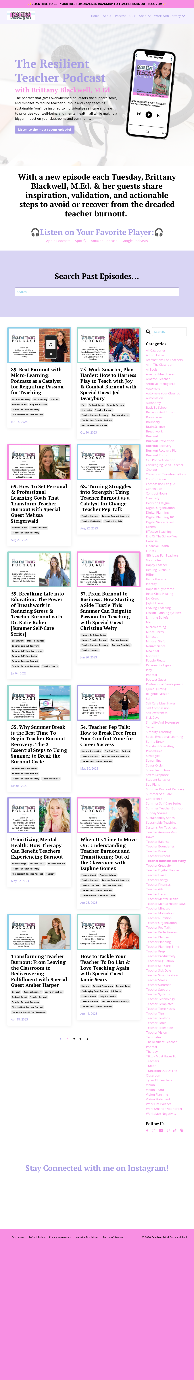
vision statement (159, 1226)
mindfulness (155, 681)
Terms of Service (113, 1371)
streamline (154, 833)
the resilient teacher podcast (27, 449)
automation (155, 414)
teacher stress (50, 758)
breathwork (18, 733)
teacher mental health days (164, 1009)
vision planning (158, 1221)
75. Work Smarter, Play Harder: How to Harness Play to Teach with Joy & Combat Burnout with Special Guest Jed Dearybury (108, 399)
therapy (50, 1020)
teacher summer (90, 740)
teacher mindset (120, 444)
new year (153, 702)
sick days (153, 781)
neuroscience (156, 697)
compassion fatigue (162, 519)
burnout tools (123, 1163)
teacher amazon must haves (163, 925)
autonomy (154, 420)
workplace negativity (163, 1247)
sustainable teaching (163, 912)
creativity (153, 535)
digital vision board (161, 561)
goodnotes (154, 603)
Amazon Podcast (104, 241)
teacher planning (159, 1053)
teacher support (159, 1106)
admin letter (156, 357)
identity (152, 629)
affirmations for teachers (159, 365)
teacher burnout (103, 439)
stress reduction (35, 733)
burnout (16, 1179)
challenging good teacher (94, 1168)
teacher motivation (91, 576)
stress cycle (155, 839)
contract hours (158, 529)
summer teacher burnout (25, 753)
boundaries (155, 435)
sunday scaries (157, 902)
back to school (158, 425)
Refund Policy (37, 1371)
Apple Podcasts (58, 241)
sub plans (153, 859)
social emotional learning (159, 805)
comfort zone (112, 867)
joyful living (155, 650)
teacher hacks (157, 996)
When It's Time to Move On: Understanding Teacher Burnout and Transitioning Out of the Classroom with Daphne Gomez (107, 994)
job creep (116, 1168)
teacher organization (163, 1032)
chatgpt (152, 498)
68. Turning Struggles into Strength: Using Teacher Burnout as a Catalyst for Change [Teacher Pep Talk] (107, 540)
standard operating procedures (162, 820)
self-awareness (158, 776)
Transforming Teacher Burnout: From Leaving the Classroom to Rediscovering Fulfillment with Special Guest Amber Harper (39, 1143)
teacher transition (112, 1044)
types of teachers (161, 1205)
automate (154, 398)
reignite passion (38, 439)
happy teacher (158, 608)
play (83, 434)
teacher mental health (164, 1001)
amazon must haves (162, 383)
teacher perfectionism (164, 1043)
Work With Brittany (169, 16)
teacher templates (161, 1121)
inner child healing (161, 640)
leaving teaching (54, 1179)
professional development (156, 742)
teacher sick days (160, 1085)
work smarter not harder (94, 454)
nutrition (153, 708)
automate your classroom (158, 406)
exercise (152, 582)
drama (151, 566)
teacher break (157, 943)
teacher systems (159, 1111)
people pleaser (157, 713)
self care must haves (162, 765)
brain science (156, 446)
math (150, 671)
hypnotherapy (19, 1010)
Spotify (80, 241)
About (107, 16)
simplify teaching (160, 797)
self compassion (159, 771)
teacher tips (156, 1132)
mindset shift (156, 692)
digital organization (162, 545)
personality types (160, 718)
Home (95, 16)
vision (150, 1211)
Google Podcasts (135, 241)
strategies (86, 439)
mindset (152, 687)
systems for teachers (163, 917)
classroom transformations (159, 506)
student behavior (159, 854)
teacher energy (158, 980)
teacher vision (157, 1153)
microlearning (40, 434)
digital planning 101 (161, 556)
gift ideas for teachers (164, 598)
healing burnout (159, 613)
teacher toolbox (159, 1137)
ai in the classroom (161, 372)
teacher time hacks (162, 1127)
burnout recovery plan (164, 472)
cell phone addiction (162, 482)
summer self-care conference (27, 743)
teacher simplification (163, 1090)
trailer (151, 1190)
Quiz (132, 16)
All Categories (157, 351)
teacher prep (156, 1064)
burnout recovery (21, 434)
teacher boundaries (162, 938)
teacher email (157, 975)
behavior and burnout (163, 430)
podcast (55, 434)
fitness (151, 592)
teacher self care (90, 1044)
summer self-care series (24, 748)
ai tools (152, 378)
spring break (156, 812)
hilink (150, 619)
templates (154, 1158)
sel (148, 760)
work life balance (160, 1232)
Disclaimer (18, 1371)
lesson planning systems (166, 660)
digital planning (158, 550)
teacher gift (156, 990)
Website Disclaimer (87, 1371)
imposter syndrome (161, 634)
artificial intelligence (162, 393)
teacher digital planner (164, 970)
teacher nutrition (160, 1027)
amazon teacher (159, 388)
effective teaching (160, 571)
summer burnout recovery (25, 738)
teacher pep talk (113, 576)
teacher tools (157, 1143)
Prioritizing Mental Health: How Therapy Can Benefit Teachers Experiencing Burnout (39, 982)
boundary (153, 440)
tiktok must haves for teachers (164, 1182)
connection (155, 524)
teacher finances (159, 985)
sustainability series (162, 907)
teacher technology (162, 1116)
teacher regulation (161, 1074)
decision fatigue (159, 540)
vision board (156, 1216)
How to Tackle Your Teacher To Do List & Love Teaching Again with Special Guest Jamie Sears (108, 1135)
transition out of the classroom (98, 1054)
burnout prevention (91, 867)
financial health (158, 587)
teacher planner (159, 1048)
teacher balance (107, 1033)
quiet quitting (157, 750)
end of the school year (164, 577)
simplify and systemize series (164, 789)
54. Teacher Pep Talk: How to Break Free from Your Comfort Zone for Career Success (105, 839)
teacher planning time (164, 1059)
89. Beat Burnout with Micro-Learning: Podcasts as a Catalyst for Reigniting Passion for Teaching (37, 399)
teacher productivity (162, 1069)
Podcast (120, 16)
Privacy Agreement (60, 1371)
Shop (145, 16)
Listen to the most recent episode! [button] (44, 133)
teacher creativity (121, 735)
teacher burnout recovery (25, 444)
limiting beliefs (158, 666)
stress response (159, 849)
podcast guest (19, 439)
